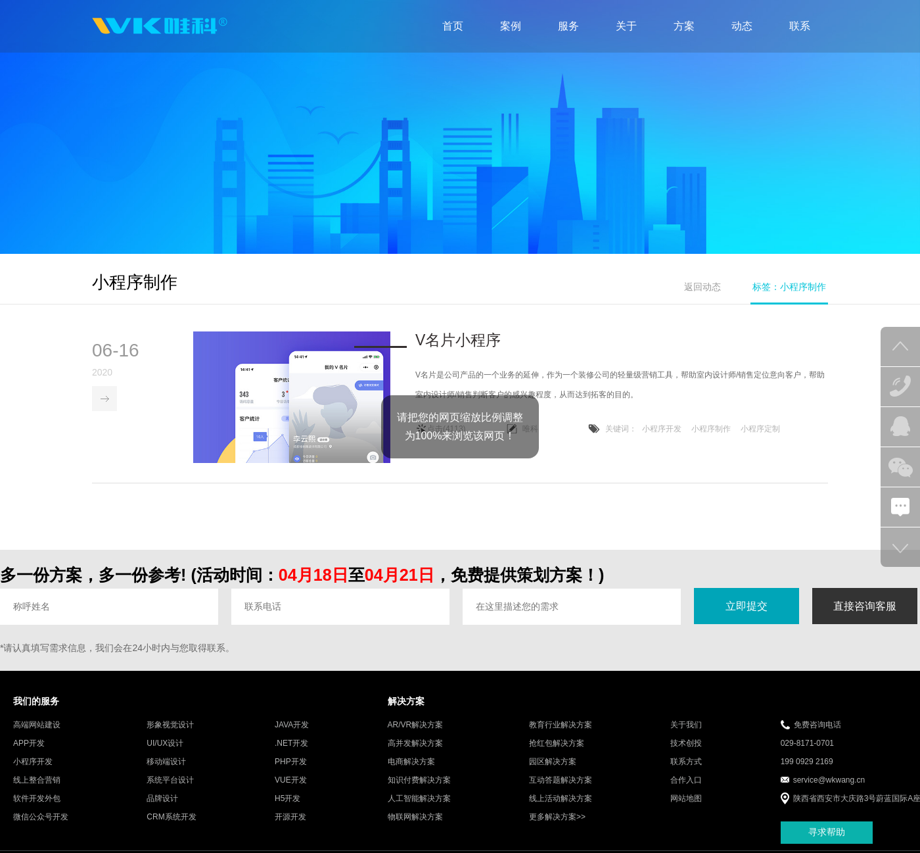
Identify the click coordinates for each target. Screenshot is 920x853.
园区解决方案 (552, 762)
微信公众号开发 (40, 817)
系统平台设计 (170, 780)
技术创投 (686, 743)
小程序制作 (711, 430)
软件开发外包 (36, 799)
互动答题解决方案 (560, 780)
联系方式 (686, 762)
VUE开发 (291, 780)
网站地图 (686, 799)
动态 (741, 26)
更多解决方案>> (557, 817)
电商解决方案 (411, 762)
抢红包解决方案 (556, 743)
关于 (626, 26)
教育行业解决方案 (560, 725)
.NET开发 (291, 743)
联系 (799, 26)
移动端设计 (166, 762)
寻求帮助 (826, 833)
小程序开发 (661, 430)
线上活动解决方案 (560, 799)
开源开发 (290, 817)
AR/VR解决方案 (416, 725)
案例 (510, 26)
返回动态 (702, 286)
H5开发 (287, 799)
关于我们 (686, 725)
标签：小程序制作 (789, 286)
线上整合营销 (36, 780)
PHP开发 (291, 762)
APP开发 (29, 743)
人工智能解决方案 (419, 799)
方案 (684, 26)
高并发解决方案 (415, 743)
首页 (452, 26)
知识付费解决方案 (419, 780)
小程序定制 (760, 430)
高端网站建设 (36, 725)
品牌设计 (162, 799)
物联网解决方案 (415, 817)
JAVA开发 (292, 725)
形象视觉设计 (170, 725)
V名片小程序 (458, 341)
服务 (568, 26)
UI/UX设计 (165, 743)
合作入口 (686, 780)
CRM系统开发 (171, 817)
